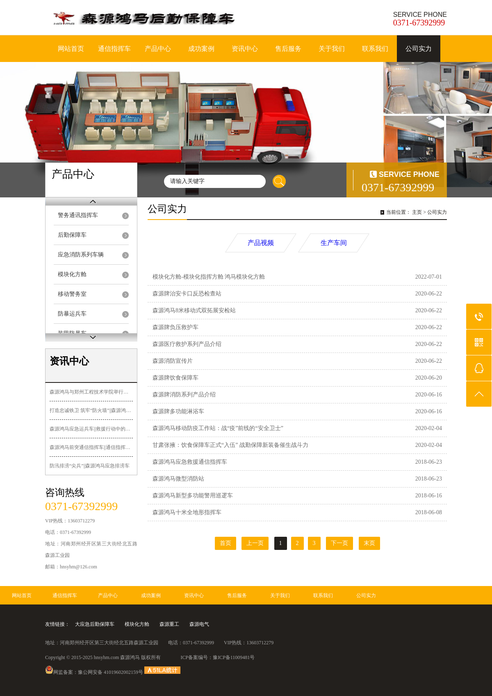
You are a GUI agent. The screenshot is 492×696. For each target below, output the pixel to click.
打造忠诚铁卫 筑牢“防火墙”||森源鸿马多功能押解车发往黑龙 (91, 410)
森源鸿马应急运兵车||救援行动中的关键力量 (91, 429)
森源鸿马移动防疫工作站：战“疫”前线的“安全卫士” (218, 428)
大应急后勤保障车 (94, 624)
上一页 (255, 543)
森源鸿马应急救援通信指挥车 (190, 462)
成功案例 (201, 48)
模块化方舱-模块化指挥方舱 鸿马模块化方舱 (209, 277)
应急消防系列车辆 (81, 255)
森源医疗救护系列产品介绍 (187, 344)
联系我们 (375, 48)
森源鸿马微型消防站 (178, 479)
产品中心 (158, 48)
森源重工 (169, 624)
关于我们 (332, 48)
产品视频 (261, 242)
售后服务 (288, 48)
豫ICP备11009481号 (234, 657)
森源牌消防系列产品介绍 (184, 395)
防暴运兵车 (72, 314)
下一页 (339, 543)
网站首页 (71, 48)
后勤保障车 (72, 235)
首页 (225, 543)
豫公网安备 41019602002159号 (110, 672)
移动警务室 (72, 294)
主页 (417, 212)
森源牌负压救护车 (175, 327)
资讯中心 (245, 48)
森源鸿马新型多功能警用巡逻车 (193, 495)
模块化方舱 (72, 274)
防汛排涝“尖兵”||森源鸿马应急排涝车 (90, 466)
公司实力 (418, 48)
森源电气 (199, 624)
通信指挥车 (114, 48)
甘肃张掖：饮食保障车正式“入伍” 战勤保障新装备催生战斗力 (230, 445)
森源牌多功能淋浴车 (178, 411)
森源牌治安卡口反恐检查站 (187, 294)
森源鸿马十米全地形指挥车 (187, 512)
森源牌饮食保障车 (175, 378)
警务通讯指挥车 (78, 215)
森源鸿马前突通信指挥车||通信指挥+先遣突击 (91, 447)
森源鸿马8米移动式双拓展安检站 (194, 310)
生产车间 (334, 242)
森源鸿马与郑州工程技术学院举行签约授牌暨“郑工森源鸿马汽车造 (91, 392)
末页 (369, 543)
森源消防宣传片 (173, 361)
